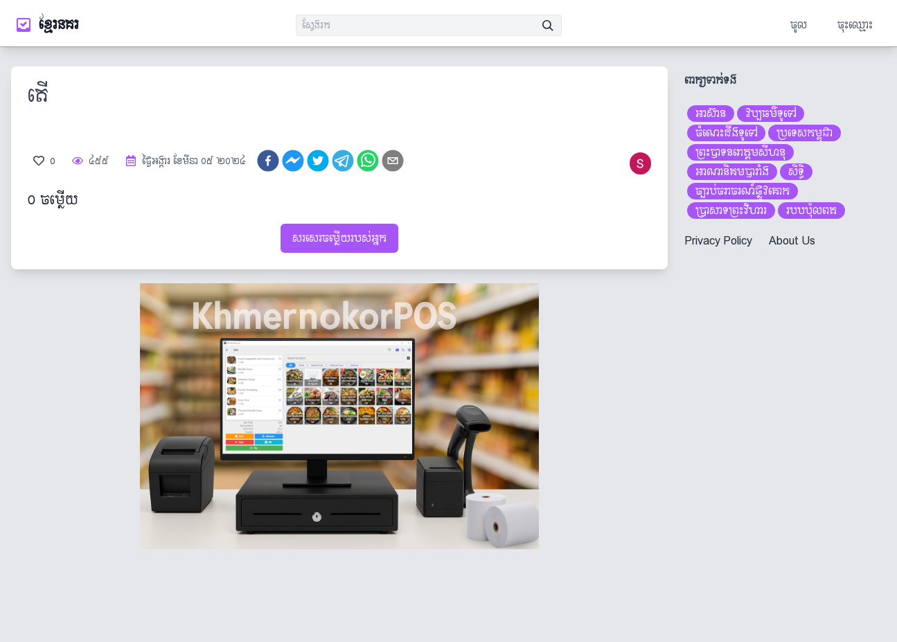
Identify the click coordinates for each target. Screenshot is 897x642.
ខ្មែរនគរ (59, 25)
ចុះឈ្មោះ (855, 25)
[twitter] (318, 161)
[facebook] (268, 161)
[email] (393, 161)
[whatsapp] (368, 161)
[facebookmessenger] (293, 161)
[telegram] (343, 161)
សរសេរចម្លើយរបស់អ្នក (339, 238)
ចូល (798, 25)
